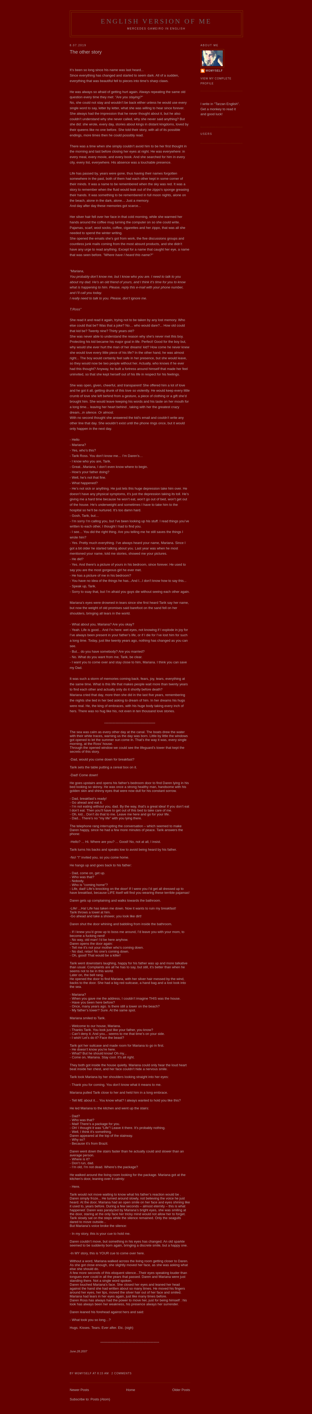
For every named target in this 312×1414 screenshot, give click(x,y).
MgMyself (214, 70)
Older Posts (181, 1390)
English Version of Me (156, 21)
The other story (86, 52)
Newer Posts (79, 1390)
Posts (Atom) (100, 1399)
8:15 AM (103, 1373)
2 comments (121, 1373)
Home (130, 1390)
